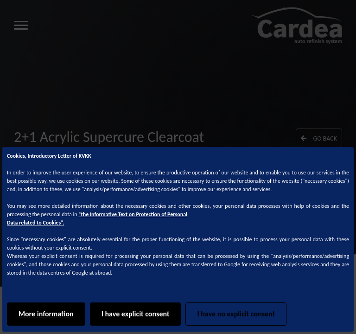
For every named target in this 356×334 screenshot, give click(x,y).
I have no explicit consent (236, 313)
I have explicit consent (136, 313)
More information (46, 313)
